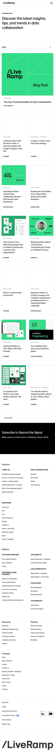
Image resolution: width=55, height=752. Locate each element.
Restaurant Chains (7, 532)
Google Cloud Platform (38, 636)
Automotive (5, 507)
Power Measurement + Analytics (12, 485)
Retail (3, 536)
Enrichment (34, 591)
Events (4, 686)
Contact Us (5, 668)
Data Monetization (36, 594)
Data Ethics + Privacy (8, 675)
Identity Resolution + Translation (41, 559)
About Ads (5, 702)
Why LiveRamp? (7, 563)
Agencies (33, 474)
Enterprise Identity (7, 593)
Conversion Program (37, 609)
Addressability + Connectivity (40, 577)
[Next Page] (9, 418)
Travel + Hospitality (8, 539)
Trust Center (6, 679)
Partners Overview (36, 626)
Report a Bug (6, 724)
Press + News (6, 682)
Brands (33, 481)
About (4, 657)
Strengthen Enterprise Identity (11, 474)
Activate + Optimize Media (10, 481)
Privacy (4, 707)
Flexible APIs (6, 596)
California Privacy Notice (9, 711)
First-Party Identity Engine (39, 563)
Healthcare (5, 525)
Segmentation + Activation (39, 573)
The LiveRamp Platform (9, 559)
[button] (51, 3)
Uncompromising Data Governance (12, 600)
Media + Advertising (8, 528)
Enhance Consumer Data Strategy (12, 478)
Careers (4, 664)
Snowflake (34, 640)
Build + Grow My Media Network (12, 488)
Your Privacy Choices (8, 715)
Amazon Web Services (37, 633)
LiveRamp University (8, 636)
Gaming (4, 521)
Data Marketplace (36, 587)
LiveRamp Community (9, 640)
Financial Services (7, 518)
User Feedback (6, 720)
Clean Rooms (35, 605)
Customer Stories (7, 633)
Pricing (4, 566)
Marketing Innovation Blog (10, 629)
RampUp (4, 643)
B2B (3, 511)
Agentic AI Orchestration (9, 579)
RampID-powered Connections (11, 586)
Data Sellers (34, 478)
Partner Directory (36, 629)
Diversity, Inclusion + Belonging (11, 671)
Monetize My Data (7, 492)
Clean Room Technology (9, 589)
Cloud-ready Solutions (9, 582)
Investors (5, 689)
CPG (3, 514)
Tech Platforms (35, 485)
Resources (5, 626)
